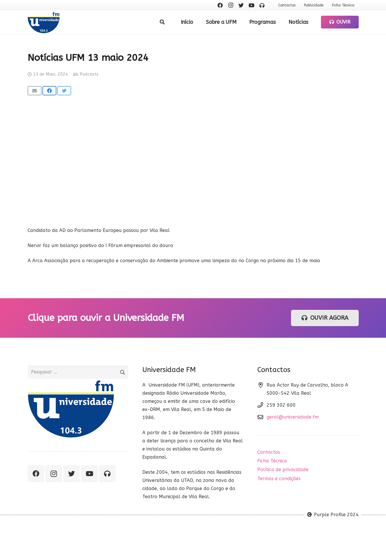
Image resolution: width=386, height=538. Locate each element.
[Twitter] (241, 5)
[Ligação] (44, 22)
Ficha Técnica (272, 461)
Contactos (268, 452)
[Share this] (49, 90)
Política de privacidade (282, 469)
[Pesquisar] (162, 22)
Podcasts (89, 74)
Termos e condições (279, 478)
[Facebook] (220, 5)
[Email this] (35, 90)
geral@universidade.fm (293, 417)
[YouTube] (251, 5)
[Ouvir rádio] (262, 5)
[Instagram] (230, 5)
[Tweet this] (64, 90)
